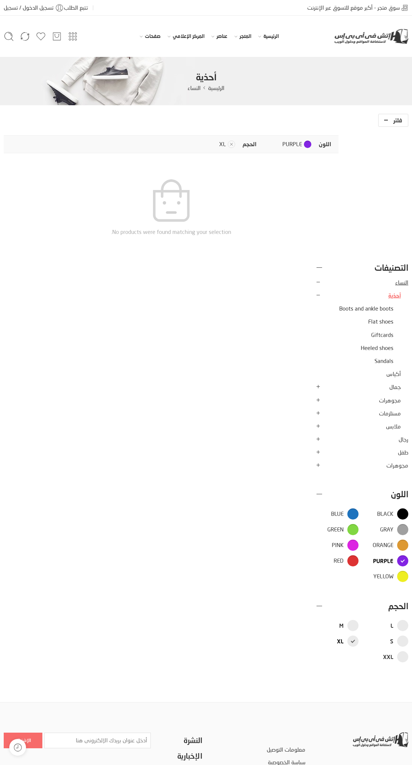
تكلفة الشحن (188, 666)
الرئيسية (271, 36)
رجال (403, 312)
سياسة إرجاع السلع (285, 684)
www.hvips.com (389, 690)
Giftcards (382, 207)
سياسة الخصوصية (286, 634)
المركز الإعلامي (189, 36)
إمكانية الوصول (86, 749)
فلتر (397, 120)
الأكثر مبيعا (190, 690)
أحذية (394, 168)
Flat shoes (380, 194)
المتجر (246, 36)
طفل (403, 325)
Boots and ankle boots (366, 181)
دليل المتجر (50, 749)
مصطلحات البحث (286, 659)
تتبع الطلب (76, 7)
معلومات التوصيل (286, 622)
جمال (395, 260)
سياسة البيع (189, 678)
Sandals (383, 233)
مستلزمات (390, 286)
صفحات (152, 36)
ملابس (393, 299)
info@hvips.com (389, 678)
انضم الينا (192, 703)
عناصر (222, 36)
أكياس (393, 247)
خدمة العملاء (187, 653)
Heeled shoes (377, 220)
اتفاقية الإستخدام (286, 647)
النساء (194, 88)
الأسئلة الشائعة (288, 672)
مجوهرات (390, 273)
